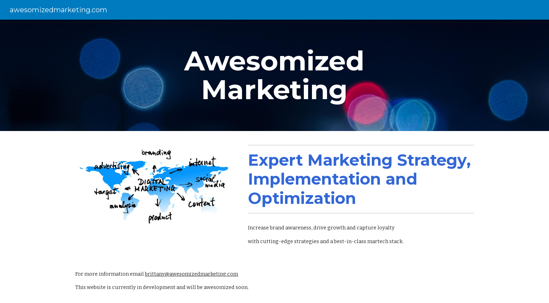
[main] (274, 75)
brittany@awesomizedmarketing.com (191, 274)
